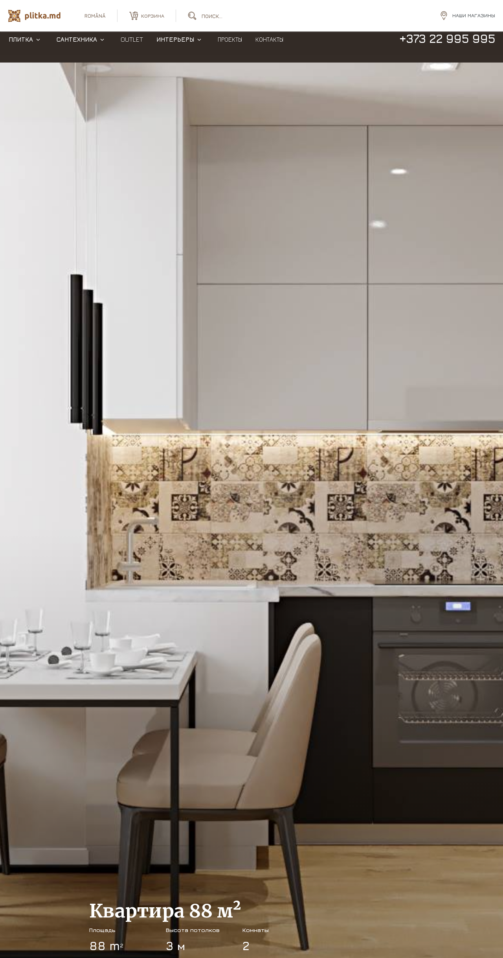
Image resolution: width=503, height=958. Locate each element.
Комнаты (255, 930)
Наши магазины (473, 15)
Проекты (230, 47)
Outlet (132, 47)
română (95, 16)
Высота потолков (193, 930)
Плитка (21, 47)
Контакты (269, 47)
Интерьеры (175, 47)
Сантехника (77, 47)
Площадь (102, 930)
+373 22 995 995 (447, 46)
